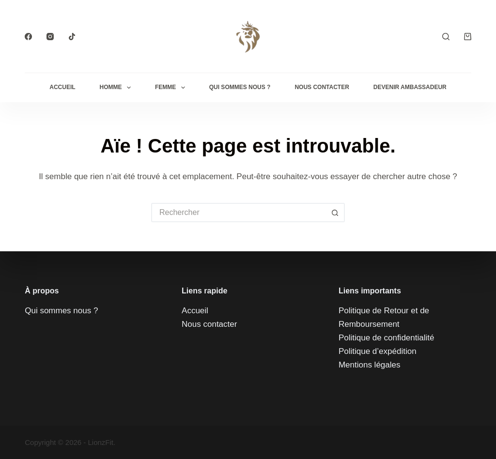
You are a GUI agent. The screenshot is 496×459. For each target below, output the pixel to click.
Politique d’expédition (378, 351)
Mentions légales (370, 364)
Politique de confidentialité (386, 337)
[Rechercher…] (238, 212)
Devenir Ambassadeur (410, 87)
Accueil (62, 87)
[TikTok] (72, 36)
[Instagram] (50, 36)
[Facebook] (28, 36)
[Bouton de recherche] (335, 212)
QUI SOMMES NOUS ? (240, 87)
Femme (172, 87)
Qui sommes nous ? (61, 310)
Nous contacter (321, 87)
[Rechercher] (446, 36)
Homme (117, 87)
